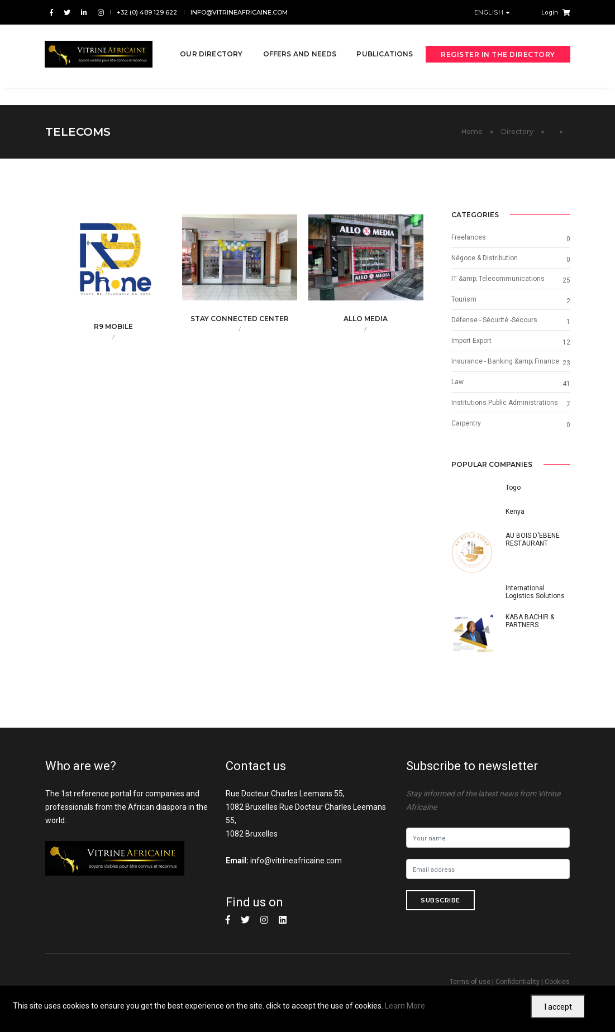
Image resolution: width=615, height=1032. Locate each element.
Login (549, 12)
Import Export (471, 341)
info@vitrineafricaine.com (239, 12)
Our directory (210, 40)
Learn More (405, 1005)
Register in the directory (498, 60)
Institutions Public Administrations (504, 403)
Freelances (468, 237)
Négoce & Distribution (484, 258)
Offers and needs (299, 40)
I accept (558, 1006)
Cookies (557, 982)
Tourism (463, 299)
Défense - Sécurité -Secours (494, 320)
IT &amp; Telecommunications (498, 279)
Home (472, 131)
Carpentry (466, 423)
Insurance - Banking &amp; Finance (505, 361)
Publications (207, 80)
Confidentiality (517, 982)
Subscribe (440, 900)
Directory (517, 131)
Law (457, 382)
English (490, 12)
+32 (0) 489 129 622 (147, 12)
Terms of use (470, 982)
